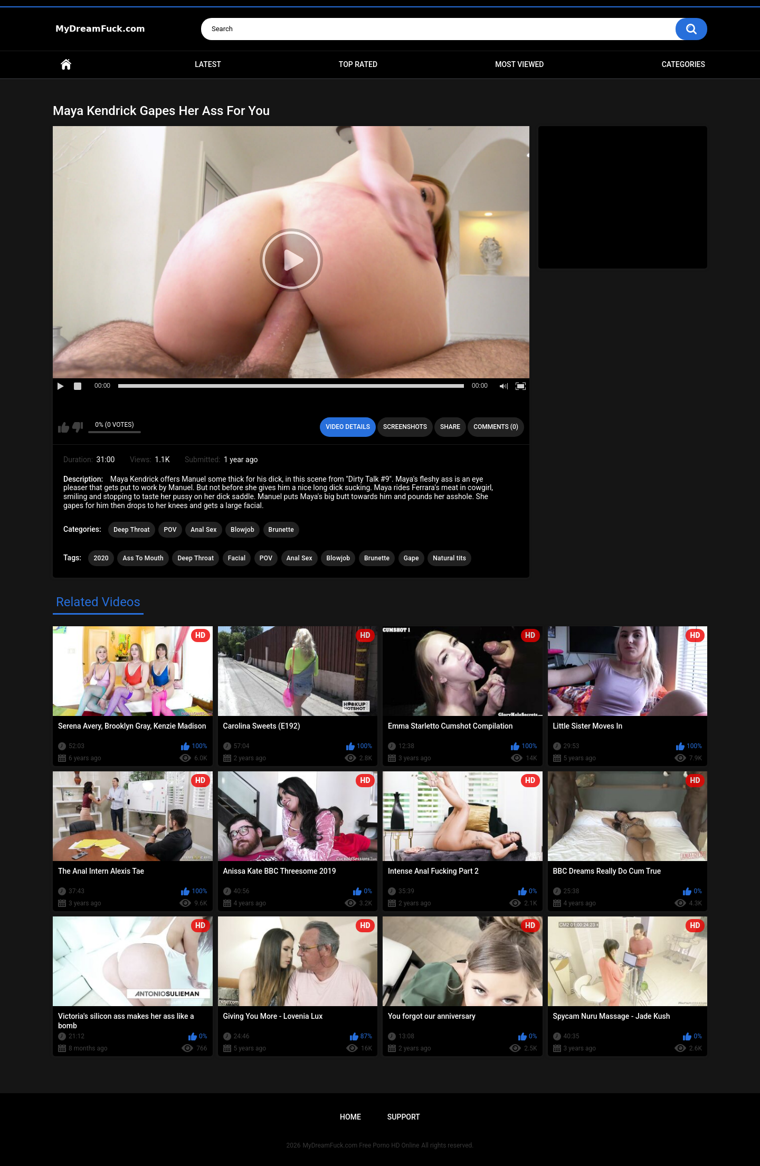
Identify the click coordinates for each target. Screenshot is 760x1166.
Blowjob (242, 529)
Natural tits (449, 558)
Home (66, 64)
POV (170, 529)
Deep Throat (131, 529)
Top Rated (358, 64)
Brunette (281, 529)
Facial (237, 558)
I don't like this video (77, 427)
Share (450, 427)
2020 (100, 558)
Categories (683, 64)
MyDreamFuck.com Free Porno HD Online (361, 1145)
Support (403, 1117)
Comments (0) (495, 427)
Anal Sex (203, 529)
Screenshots (405, 427)
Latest (208, 64)
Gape (411, 558)
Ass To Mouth (143, 558)
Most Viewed (519, 64)
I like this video (63, 427)
